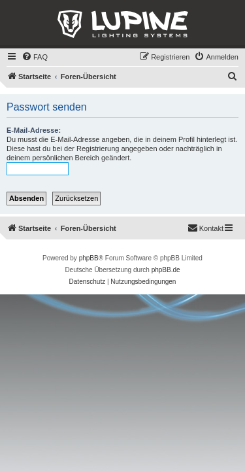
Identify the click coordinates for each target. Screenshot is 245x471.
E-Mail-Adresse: (34, 130)
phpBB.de (166, 269)
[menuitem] (35, 57)
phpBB (89, 258)
